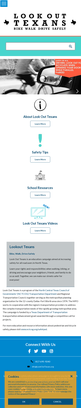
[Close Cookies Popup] (71, 387)
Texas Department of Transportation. (49, 380)
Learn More (40, 124)
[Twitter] (36, 351)
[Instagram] (51, 351)
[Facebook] (29, 351)
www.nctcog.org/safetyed (34, 329)
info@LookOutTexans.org (43, 367)
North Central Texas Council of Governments (43, 377)
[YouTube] (44, 351)
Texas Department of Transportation (49, 312)
